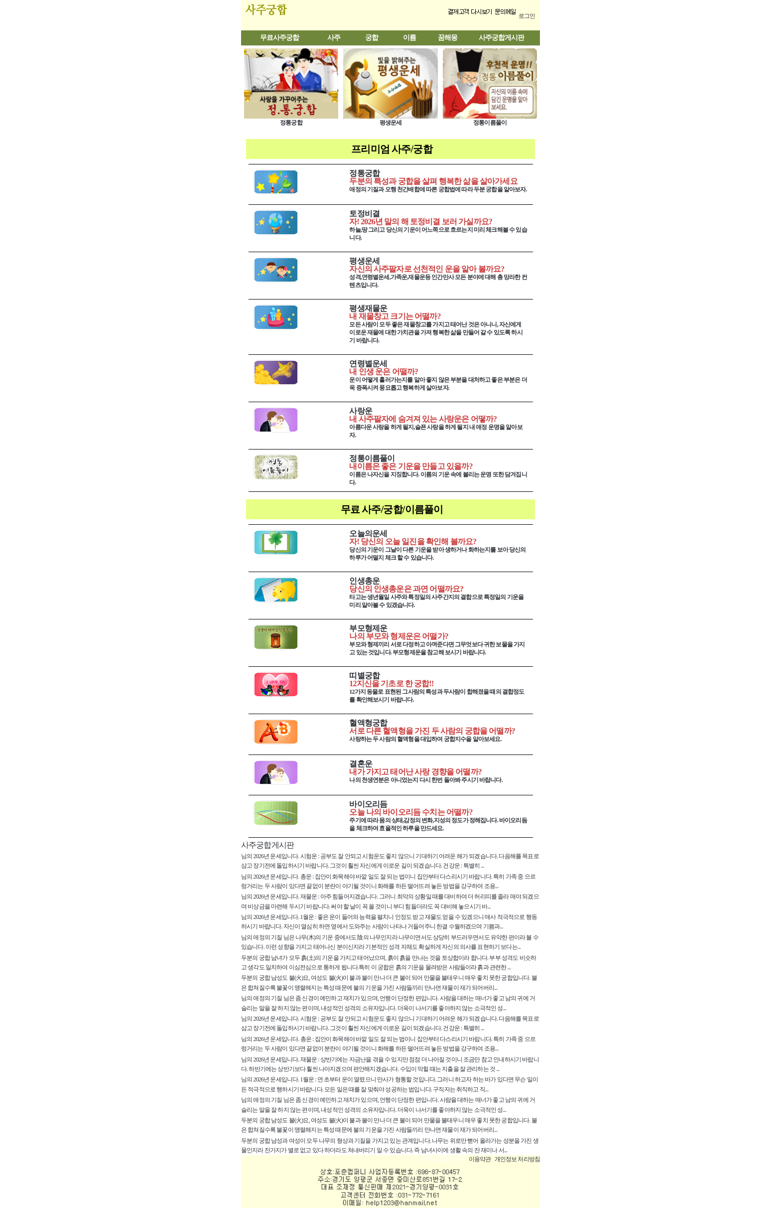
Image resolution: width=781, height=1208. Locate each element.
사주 (333, 37)
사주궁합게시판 (501, 37)
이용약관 (480, 1159)
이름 (409, 37)
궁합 (371, 37)
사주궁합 (287, 15)
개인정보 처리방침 (517, 1159)
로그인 (527, 15)
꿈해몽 (447, 37)
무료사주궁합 (279, 37)
